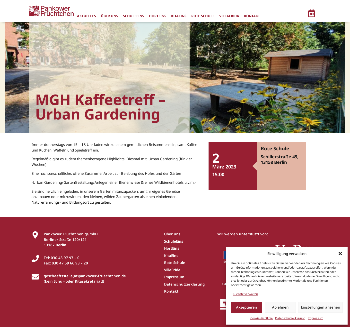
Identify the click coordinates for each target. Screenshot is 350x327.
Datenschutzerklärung (290, 318)
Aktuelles (86, 16)
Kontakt (252, 16)
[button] (340, 253)
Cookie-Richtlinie (261, 318)
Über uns (109, 16)
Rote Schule (202, 16)
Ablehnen (280, 307)
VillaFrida (229, 16)
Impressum (315, 318)
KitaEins (178, 16)
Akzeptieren (246, 307)
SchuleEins (133, 16)
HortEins (157, 16)
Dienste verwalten (245, 294)
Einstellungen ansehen (320, 307)
